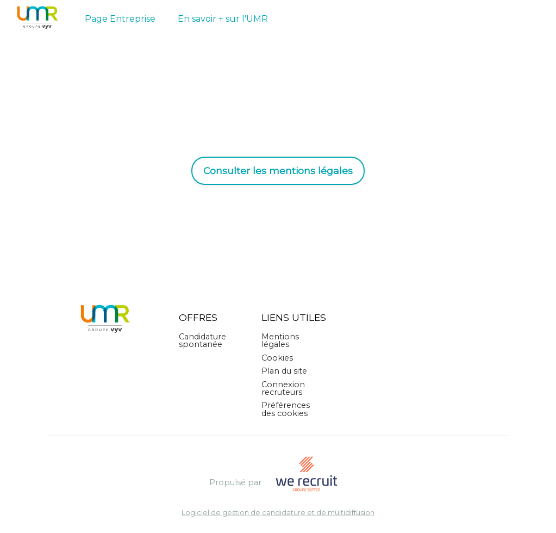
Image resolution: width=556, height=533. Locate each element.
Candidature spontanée (202, 340)
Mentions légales (280, 340)
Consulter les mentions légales (278, 170)
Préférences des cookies (285, 409)
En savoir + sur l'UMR (223, 19)
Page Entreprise (120, 19)
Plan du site (284, 371)
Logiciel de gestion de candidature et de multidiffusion (278, 513)
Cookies (277, 358)
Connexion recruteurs (283, 388)
